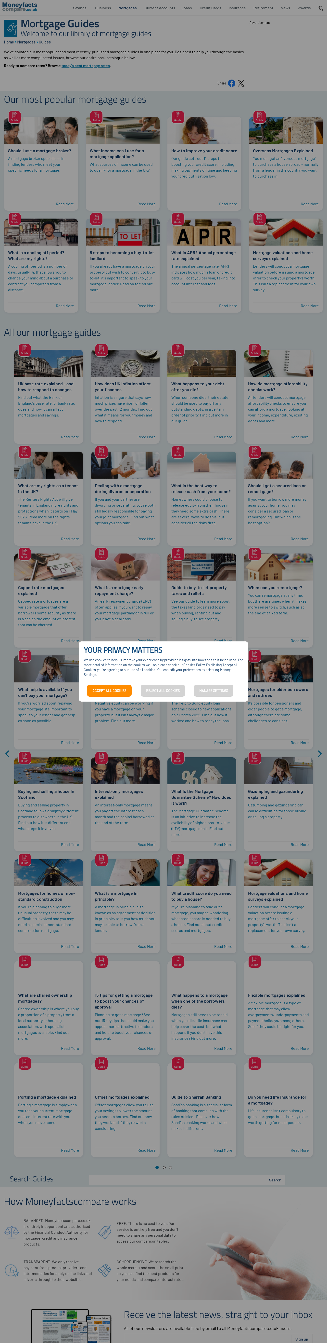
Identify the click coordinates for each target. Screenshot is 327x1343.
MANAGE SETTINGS (213, 691)
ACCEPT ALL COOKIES (109, 691)
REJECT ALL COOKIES (163, 691)
